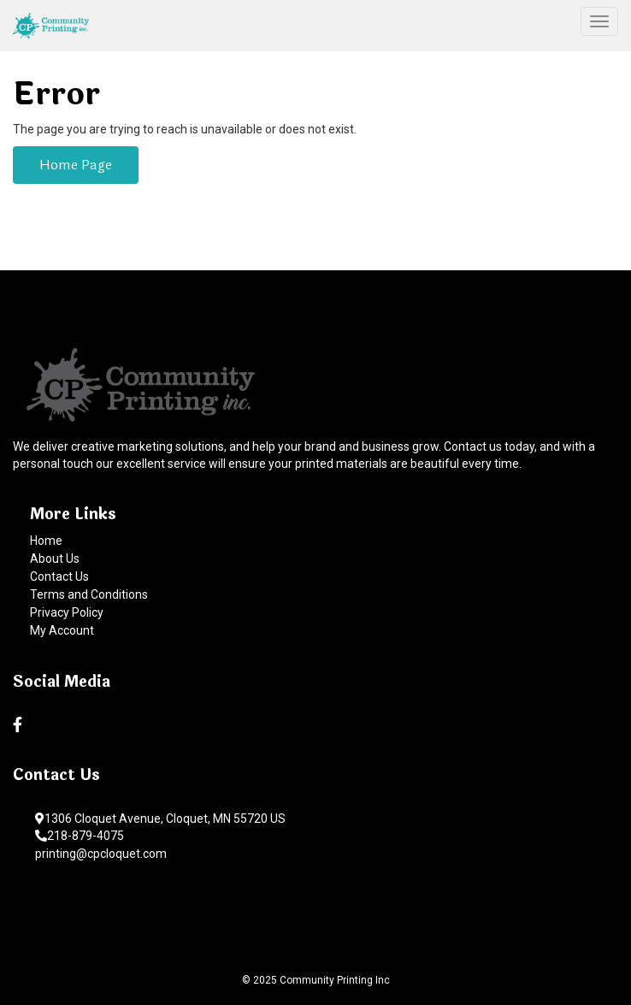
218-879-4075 (79, 835)
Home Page (75, 164)
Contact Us (59, 576)
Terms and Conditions (89, 594)
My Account (62, 630)
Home (46, 540)
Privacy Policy (66, 612)
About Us (55, 558)
